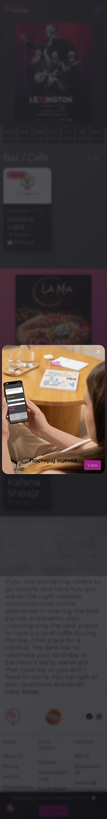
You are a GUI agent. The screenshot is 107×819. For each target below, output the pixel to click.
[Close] (98, 352)
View (92, 465)
